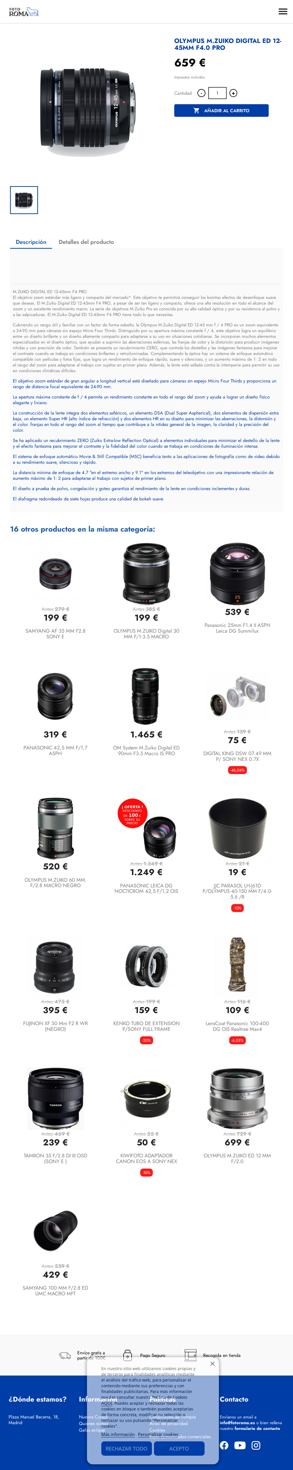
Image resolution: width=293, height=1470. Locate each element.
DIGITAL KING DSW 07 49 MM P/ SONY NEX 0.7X (237, 756)
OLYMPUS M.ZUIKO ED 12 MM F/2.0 (237, 1158)
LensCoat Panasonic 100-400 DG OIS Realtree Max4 (237, 1026)
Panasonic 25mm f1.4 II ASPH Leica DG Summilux (237, 628)
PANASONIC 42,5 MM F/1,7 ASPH (55, 750)
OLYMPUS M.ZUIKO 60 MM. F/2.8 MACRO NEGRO (55, 882)
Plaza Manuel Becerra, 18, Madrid (34, 1420)
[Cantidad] (217, 93)
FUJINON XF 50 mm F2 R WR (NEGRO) (55, 1026)
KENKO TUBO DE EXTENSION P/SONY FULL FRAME (146, 1026)
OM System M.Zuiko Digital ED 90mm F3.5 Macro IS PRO (146, 750)
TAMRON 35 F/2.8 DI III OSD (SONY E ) (55, 1158)
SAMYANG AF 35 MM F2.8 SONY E (55, 633)
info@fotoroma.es (237, 1423)
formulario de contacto (257, 1428)
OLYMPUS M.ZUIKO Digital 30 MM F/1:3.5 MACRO (146, 633)
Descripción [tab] (31, 242)
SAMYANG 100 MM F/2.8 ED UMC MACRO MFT (55, 1290)
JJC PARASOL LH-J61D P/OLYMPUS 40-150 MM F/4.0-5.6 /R (237, 891)
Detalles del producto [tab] (86, 242)
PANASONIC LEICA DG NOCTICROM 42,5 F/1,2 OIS (146, 888)
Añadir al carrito (221, 111)
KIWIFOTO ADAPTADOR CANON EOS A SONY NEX (146, 1158)
